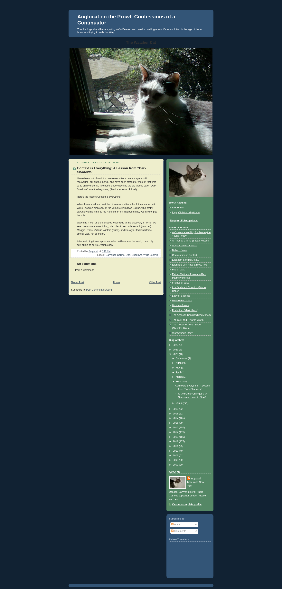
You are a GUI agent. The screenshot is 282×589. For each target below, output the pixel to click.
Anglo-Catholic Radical (184, 245)
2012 (176, 441)
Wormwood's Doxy (182, 333)
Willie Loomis (150, 255)
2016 (176, 422)
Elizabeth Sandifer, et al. (185, 259)
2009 (176, 455)
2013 (176, 437)
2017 (176, 418)
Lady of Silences (181, 295)
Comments (178, 531)
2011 (176, 446)
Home (116, 282)
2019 (176, 409)
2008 (176, 460)
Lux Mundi (177, 207)
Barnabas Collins (115, 255)
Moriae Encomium (182, 300)
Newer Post (77, 282)
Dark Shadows (134, 255)
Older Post (155, 282)
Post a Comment (84, 270)
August (180, 363)
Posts (175, 524)
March (179, 377)
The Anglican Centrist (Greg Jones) (191, 315)
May (178, 367)
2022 (176, 345)
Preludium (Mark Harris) (185, 310)
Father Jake (178, 269)
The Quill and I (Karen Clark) (187, 320)
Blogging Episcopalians (184, 220)
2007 (176, 464)
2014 (176, 432)
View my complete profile (187, 504)
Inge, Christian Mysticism (186, 212)
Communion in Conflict (184, 255)
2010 (176, 450)
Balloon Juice (179, 250)
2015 (176, 427)
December (182, 358)
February (181, 381)
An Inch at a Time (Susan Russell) (191, 240)
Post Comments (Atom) (99, 289)
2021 (176, 349)
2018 (176, 413)
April (179, 372)
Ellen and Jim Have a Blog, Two (189, 264)
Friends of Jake (180, 282)
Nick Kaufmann (180, 305)
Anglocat (196, 478)
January (180, 403)
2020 (176, 354)
